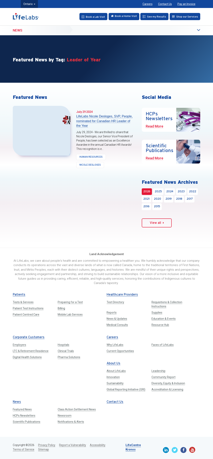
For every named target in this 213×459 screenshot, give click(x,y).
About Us (113, 363)
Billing (61, 308)
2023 (181, 191)
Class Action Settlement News (77, 409)
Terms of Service (23, 449)
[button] (190, 30)
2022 (192, 191)
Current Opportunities (120, 351)
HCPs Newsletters (24, 415)
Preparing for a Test (70, 302)
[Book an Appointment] (90, 16)
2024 (169, 191)
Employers (19, 344)
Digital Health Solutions (27, 357)
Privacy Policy (46, 445)
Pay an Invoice (186, 4)
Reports (112, 312)
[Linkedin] (166, 450)
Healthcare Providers (122, 294)
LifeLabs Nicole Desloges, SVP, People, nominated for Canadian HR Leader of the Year (104, 121)
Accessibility (97, 445)
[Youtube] (192, 450)
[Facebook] (183, 450)
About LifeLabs (116, 371)
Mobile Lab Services (70, 314)
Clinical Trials (66, 351)
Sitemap (43, 449)
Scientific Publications (26, 421)
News (17, 30)
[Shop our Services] (184, 16)
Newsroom (64, 415)
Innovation (113, 377)
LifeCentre (133, 445)
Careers (148, 4)
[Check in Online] (122, 16)
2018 (179, 199)
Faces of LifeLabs (163, 344)
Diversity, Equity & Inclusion (168, 383)
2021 (146, 199)
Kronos (131, 449)
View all (157, 222)
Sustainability (115, 383)
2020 (157, 199)
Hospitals (63, 344)
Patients (19, 294)
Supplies (157, 312)
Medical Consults (117, 324)
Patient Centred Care (26, 314)
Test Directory (115, 302)
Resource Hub (160, 324)
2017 (190, 199)
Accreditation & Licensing (167, 389)
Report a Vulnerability (72, 445)
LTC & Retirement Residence (31, 351)
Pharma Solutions (69, 357)
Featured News (22, 409)
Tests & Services (23, 302)
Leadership (158, 371)
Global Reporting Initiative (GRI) (126, 389)
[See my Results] (153, 16)
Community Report (163, 377)
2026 (146, 191)
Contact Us (165, 4)
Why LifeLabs (115, 344)
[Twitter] (175, 450)
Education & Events (164, 318)
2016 (146, 206)
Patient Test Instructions (28, 308)
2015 (157, 206)
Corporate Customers (29, 337)
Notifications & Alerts (71, 421)
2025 (158, 191)
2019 (168, 199)
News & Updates (117, 318)
